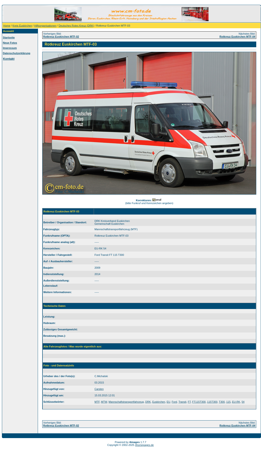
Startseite (9, 37)
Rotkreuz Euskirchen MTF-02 (61, 36)
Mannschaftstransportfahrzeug (126, 401)
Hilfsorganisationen (45, 25)
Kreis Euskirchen (22, 25)
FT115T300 (199, 401)
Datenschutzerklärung (16, 53)
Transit (182, 401)
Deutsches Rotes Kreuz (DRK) (76, 25)
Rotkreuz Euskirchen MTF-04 (237, 36)
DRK (148, 401)
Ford (174, 401)
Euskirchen (158, 401)
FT (189, 401)
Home (6, 25)
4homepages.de (144, 445)
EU (168, 401)
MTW (104, 401)
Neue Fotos (10, 42)
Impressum (10, 48)
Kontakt (8, 59)
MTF (96, 401)
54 (243, 401)
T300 (222, 401)
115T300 (212, 401)
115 (228, 401)
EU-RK (236, 401)
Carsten (99, 389)
